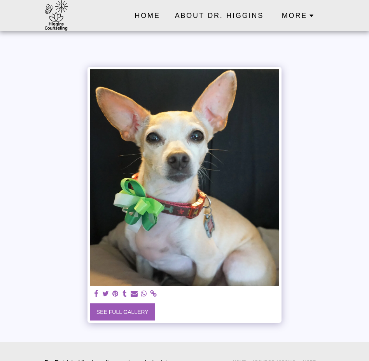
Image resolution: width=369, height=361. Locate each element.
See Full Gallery (122, 312)
